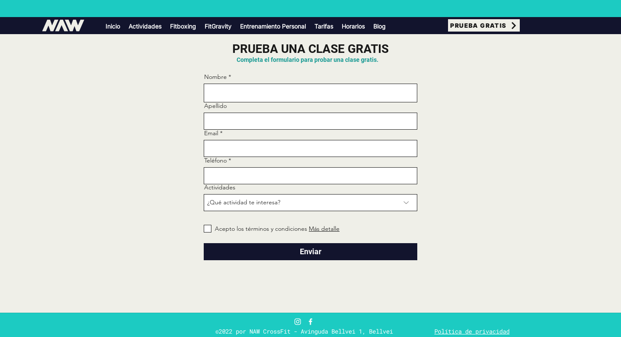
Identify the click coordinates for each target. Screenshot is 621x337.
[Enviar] (310, 251)
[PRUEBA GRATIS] (484, 25)
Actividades (219, 187)
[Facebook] (310, 321)
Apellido (215, 106)
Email (211, 133)
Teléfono (215, 160)
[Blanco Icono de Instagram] (297, 321)
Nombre (215, 77)
